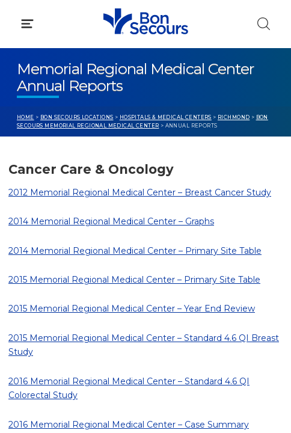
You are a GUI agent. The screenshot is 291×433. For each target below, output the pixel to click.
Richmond (234, 117)
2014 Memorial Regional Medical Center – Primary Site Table (135, 250)
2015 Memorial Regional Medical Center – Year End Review (131, 308)
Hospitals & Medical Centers (166, 117)
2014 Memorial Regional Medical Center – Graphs (111, 221)
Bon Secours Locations (77, 117)
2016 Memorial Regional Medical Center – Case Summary (128, 424)
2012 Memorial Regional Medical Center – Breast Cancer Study (139, 192)
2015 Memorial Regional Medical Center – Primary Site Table (134, 279)
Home (25, 117)
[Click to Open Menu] (27, 23)
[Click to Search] (263, 23)
